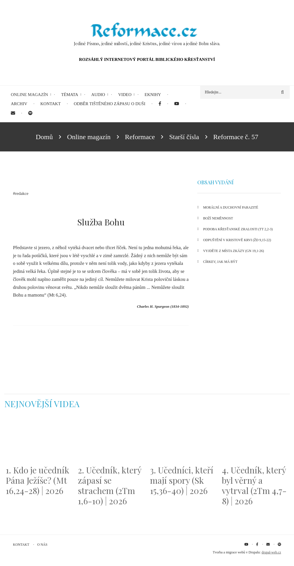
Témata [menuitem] (69, 94)
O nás (42, 545)
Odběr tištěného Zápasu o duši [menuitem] (109, 103)
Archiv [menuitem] (19, 103)
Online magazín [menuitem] (29, 94)
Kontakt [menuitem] (50, 103)
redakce (22, 193)
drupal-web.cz (271, 552)
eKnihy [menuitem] (153, 94)
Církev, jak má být (220, 262)
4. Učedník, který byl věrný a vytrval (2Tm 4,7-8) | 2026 (254, 485)
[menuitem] (160, 104)
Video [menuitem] (124, 94)
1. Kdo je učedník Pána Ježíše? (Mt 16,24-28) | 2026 (37, 480)
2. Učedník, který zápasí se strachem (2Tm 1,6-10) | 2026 (109, 485)
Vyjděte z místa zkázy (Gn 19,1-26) (233, 251)
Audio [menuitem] (98, 94)
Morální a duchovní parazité (230, 207)
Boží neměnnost (218, 218)
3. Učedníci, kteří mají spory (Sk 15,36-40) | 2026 (181, 480)
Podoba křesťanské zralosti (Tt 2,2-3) (238, 229)
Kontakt (21, 545)
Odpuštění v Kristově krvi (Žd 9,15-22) (237, 240)
